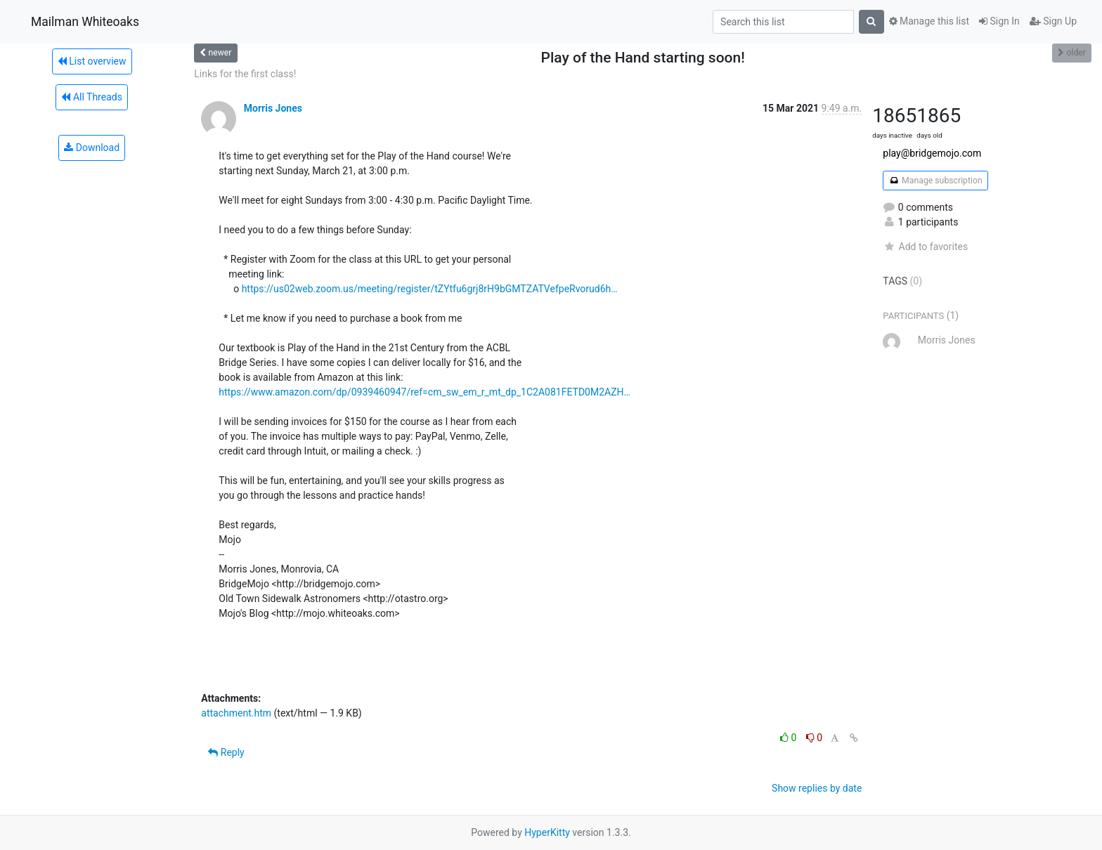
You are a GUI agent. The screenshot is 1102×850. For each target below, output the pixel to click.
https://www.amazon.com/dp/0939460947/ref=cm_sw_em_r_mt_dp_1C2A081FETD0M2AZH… (424, 392)
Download (91, 147)
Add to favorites (925, 246)
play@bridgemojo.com (932, 153)
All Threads (91, 97)
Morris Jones (273, 108)
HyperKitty (547, 832)
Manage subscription (935, 180)
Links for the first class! (245, 73)
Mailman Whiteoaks (85, 22)
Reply (226, 752)
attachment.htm (236, 713)
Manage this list (929, 21)
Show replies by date (817, 788)
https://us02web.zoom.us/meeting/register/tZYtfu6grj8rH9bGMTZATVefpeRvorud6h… (430, 288)
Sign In (999, 21)
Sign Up (1053, 21)
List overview (92, 61)
